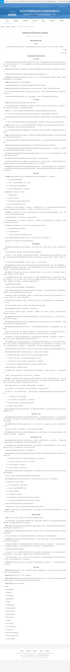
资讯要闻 (25, 20)
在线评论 (35, 651)
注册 (60, 1)
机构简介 (22, 651)
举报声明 (52, 20)
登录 (64, 1)
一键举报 (41, 651)
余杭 (32, 1)
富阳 (35, 1)
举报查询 (68, 1)
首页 (7, 20)
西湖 (23, 1)
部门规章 (13, 26)
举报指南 (16, 20)
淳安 (45, 1)
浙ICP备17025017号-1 (44, 655)
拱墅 (19, 1)
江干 (16, 1)
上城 (10, 1)
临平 (55, 1)
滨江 (26, 1)
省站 (6, 1)
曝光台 (43, 20)
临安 (39, 1)
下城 (13, 1)
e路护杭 (62, 20)
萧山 (29, 1)
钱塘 (52, 1)
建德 (48, 1)
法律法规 (34, 20)
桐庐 (42, 1)
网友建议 (29, 651)
